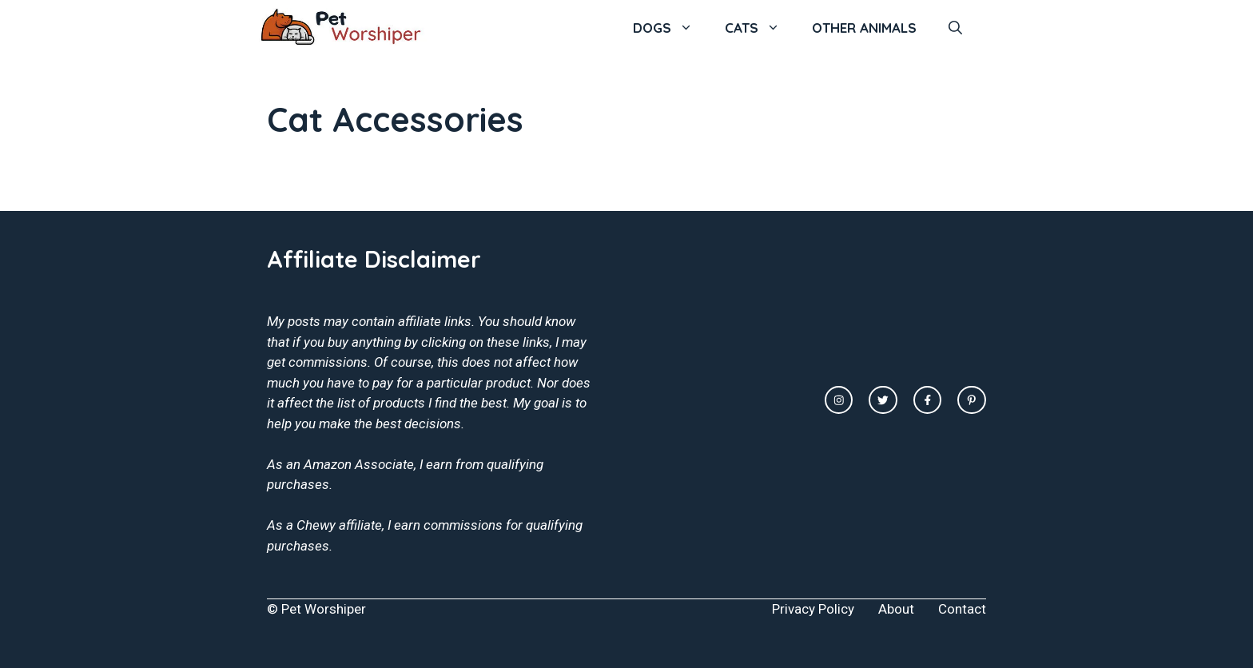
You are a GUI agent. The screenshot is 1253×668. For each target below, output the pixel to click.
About (896, 609)
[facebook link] (927, 400)
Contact (962, 609)
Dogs (671, 28)
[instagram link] (839, 400)
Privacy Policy (813, 609)
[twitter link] (883, 400)
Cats (760, 28)
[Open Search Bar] (955, 28)
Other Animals (864, 27)
